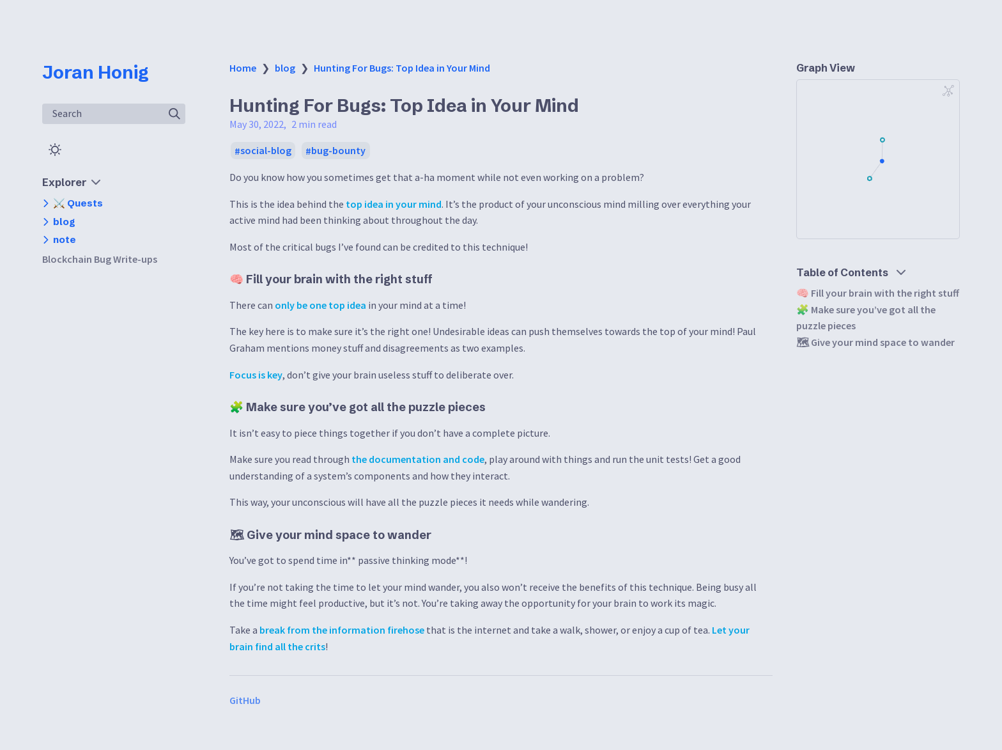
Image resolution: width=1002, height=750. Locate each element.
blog (285, 67)
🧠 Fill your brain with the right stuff (877, 292)
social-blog (265, 151)
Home (242, 67)
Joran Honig (95, 72)
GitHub (245, 700)
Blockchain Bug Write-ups (99, 259)
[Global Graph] (948, 90)
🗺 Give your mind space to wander (875, 342)
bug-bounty (338, 151)
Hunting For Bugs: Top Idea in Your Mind (402, 67)
